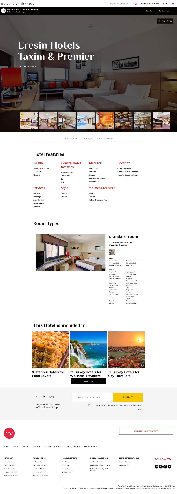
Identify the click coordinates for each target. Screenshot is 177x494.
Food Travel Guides (39, 469)
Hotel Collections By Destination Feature (101, 469)
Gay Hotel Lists (9, 465)
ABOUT (16, 446)
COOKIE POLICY (90, 446)
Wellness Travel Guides (40, 475)
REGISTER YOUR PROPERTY (146, 431)
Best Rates (150, 11)
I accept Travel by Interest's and (115, 407)
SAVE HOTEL (165, 21)
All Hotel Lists (8, 462)
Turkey (9, 12)
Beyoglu (22, 12)
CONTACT (36, 446)
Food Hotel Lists (9, 469)
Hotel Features (71, 139)
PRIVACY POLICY (73, 446)
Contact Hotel (164, 11)
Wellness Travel (66, 472)
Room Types (87, 139)
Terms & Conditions (124, 405)
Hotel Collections (105, 139)
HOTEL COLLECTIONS (150, 4)
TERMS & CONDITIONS (53, 446)
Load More (88, 381)
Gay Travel (65, 462)
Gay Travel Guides (39, 465)
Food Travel (65, 465)
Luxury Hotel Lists (10, 472)
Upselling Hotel (124, 465)
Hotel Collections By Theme (100, 465)
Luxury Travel (66, 469)
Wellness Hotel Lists (10, 475)
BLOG (165, 4)
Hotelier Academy (125, 462)
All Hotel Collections (97, 462)
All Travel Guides (38, 462)
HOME (6, 446)
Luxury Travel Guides (40, 472)
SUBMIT (128, 397)
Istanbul (15, 12)
